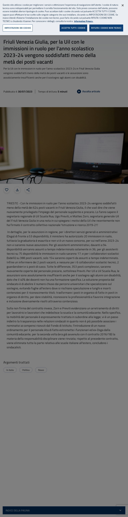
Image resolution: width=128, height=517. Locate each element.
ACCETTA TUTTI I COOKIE (73, 28)
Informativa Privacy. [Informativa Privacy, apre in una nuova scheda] (83, 21)
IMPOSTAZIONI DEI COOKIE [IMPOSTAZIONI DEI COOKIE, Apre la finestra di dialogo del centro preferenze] (17, 28)
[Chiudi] (122, 5)
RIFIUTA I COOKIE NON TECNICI (106, 28)
